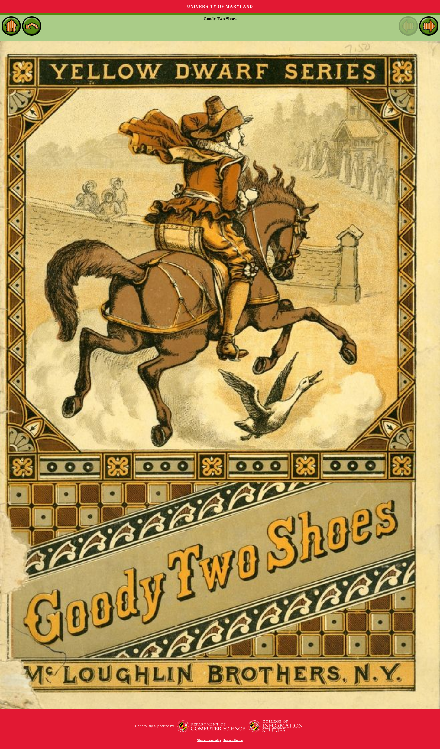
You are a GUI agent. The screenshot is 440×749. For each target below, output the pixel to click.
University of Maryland (220, 6)
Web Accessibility (209, 740)
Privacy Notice (233, 740)
